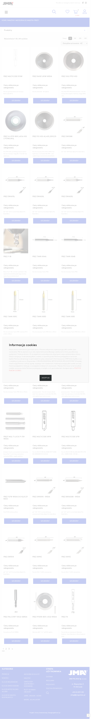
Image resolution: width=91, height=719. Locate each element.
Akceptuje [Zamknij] (45, 379)
